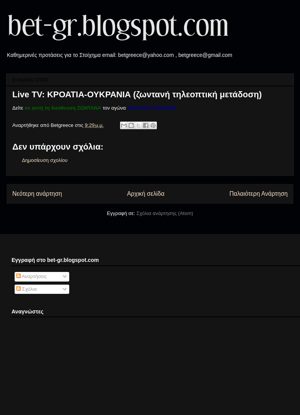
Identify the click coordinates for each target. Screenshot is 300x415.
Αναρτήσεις (31, 276)
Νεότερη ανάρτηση (37, 193)
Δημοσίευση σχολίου (45, 160)
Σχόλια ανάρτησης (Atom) (165, 213)
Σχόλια (26, 289)
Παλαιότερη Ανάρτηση (258, 193)
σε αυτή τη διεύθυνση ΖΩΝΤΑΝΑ (63, 108)
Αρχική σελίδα (145, 193)
